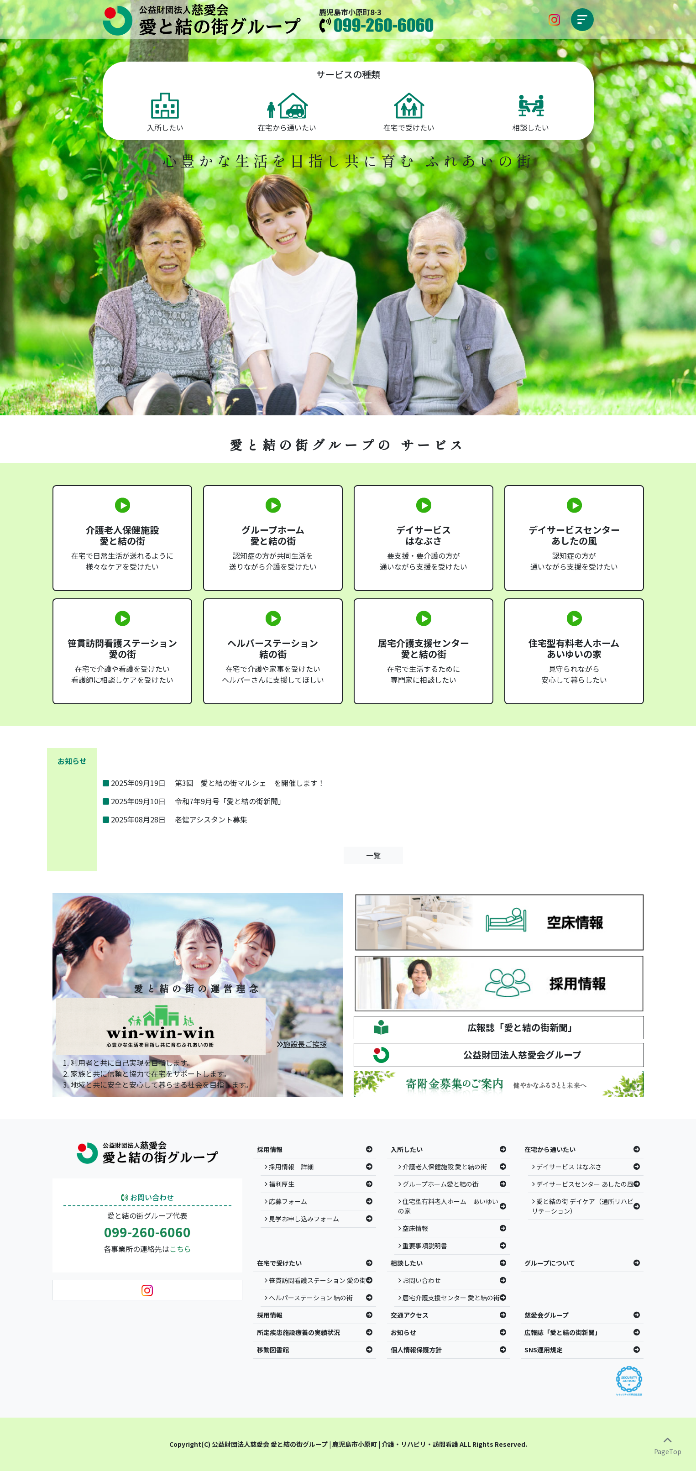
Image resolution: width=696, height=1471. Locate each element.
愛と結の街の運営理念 (198, 988)
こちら (180, 1248)
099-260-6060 (147, 1232)
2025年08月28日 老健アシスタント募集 (175, 819)
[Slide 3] (365, 403)
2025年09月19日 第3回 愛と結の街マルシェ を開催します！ (214, 782)
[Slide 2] (348, 403)
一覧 (373, 855)
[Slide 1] (332, 403)
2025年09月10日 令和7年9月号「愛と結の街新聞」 (194, 801)
